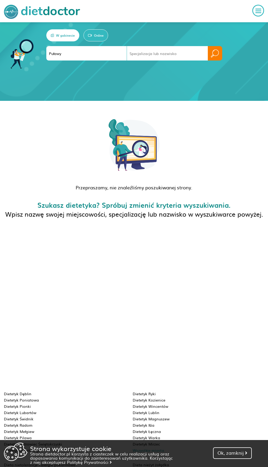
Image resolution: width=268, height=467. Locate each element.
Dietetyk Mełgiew (19, 431)
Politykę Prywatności (89, 462)
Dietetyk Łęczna (147, 431)
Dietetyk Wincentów (150, 406)
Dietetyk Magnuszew (151, 418)
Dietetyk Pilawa (18, 437)
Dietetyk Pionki (17, 406)
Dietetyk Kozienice (149, 400)
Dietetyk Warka (146, 437)
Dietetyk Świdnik (19, 418)
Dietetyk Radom (18, 425)
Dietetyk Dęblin (17, 393)
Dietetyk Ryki (144, 393)
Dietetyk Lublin (146, 412)
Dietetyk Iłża (143, 425)
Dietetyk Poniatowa (21, 400)
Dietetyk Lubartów (20, 412)
